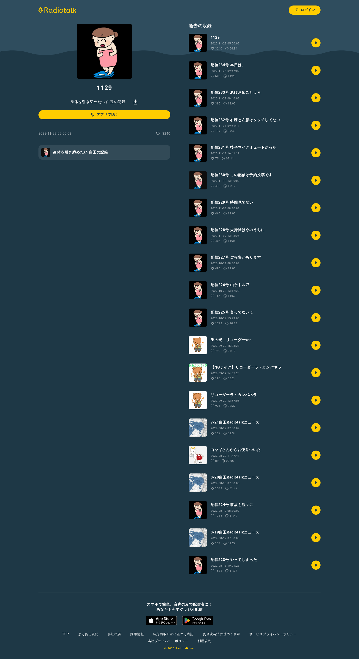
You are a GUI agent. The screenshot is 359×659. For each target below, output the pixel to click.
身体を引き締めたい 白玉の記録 (98, 102)
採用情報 (137, 634)
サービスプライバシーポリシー (273, 634)
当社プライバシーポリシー (168, 641)
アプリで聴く (104, 115)
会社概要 (114, 634)
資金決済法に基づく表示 (221, 634)
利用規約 (204, 641)
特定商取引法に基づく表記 (173, 634)
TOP (65, 634)
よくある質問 (88, 634)
